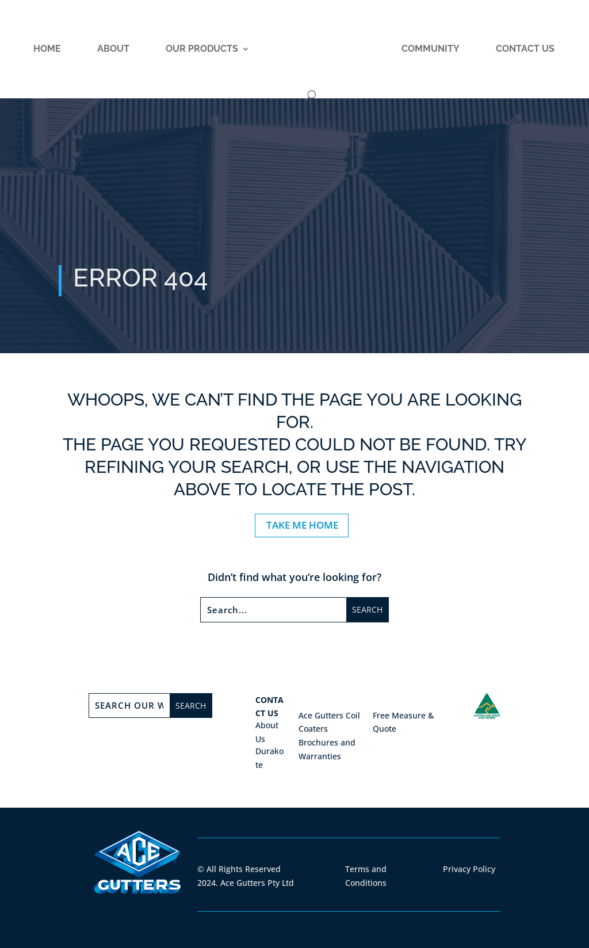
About (113, 49)
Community (430, 49)
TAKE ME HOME (302, 525)
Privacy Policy (469, 868)
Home (47, 49)
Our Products (202, 49)
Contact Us (525, 49)
